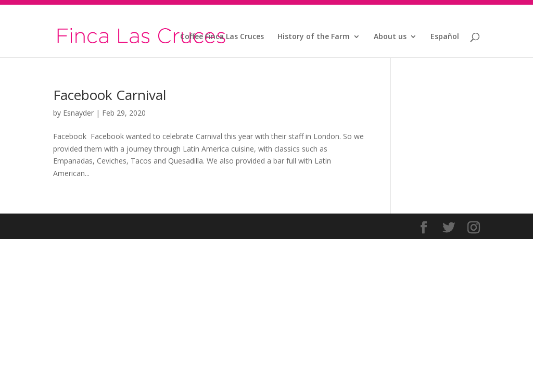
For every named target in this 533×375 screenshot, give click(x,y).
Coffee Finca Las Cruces (222, 37)
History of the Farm (313, 37)
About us (390, 37)
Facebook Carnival (109, 94)
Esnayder (78, 113)
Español (444, 37)
